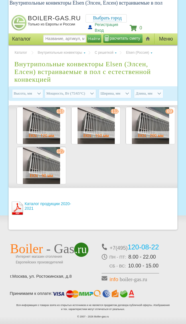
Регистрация (106, 24)
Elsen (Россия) (137, 53)
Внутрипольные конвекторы (60, 53)
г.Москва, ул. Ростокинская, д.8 (41, 276)
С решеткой (104, 53)
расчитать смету (125, 38)
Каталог (21, 53)
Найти (94, 39)
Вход (99, 30)
